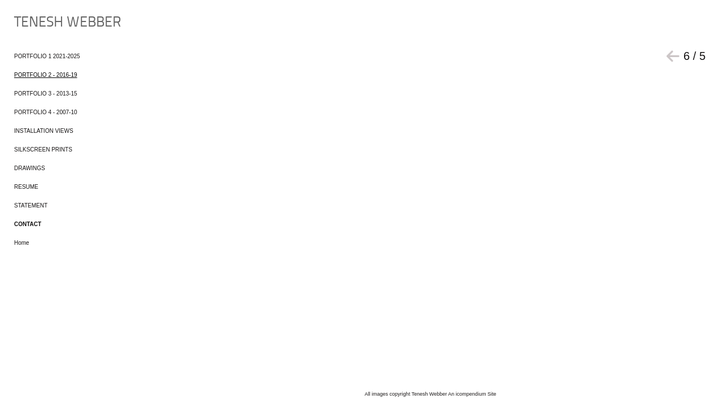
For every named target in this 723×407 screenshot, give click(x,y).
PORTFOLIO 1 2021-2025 (47, 56)
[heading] (42, 23)
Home (21, 243)
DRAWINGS (29, 168)
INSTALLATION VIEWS (43, 131)
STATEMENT (30, 205)
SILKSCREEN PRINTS (43, 149)
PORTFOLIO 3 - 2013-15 (45, 93)
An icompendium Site (472, 394)
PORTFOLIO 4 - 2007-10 (45, 112)
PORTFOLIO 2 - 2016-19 (45, 75)
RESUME (26, 187)
